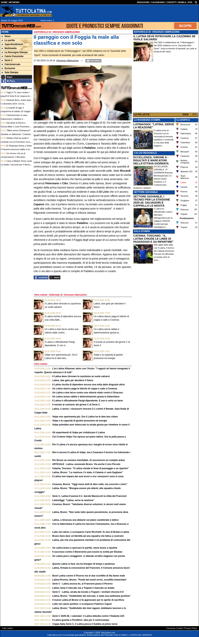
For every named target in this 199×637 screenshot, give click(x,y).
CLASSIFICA (183, 120)
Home (5, 32)
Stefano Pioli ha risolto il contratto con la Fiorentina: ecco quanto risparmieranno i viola (15, 142)
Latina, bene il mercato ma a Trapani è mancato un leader (83, 588)
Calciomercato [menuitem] (11, 64)
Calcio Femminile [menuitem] (12, 56)
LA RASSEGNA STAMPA (147, 120)
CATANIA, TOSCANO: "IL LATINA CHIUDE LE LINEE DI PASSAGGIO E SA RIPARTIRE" (153, 238)
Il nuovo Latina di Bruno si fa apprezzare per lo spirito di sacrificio (88, 600)
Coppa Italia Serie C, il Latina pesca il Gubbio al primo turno (84, 624)
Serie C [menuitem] (7, 60)
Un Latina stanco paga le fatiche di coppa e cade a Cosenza (84, 388)
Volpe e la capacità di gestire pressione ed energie (79, 420)
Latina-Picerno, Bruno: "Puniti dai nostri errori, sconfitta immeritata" (89, 579)
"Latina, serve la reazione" (73, 500)
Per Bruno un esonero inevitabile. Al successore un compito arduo (88, 460)
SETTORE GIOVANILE (146, 192)
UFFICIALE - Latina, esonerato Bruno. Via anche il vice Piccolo (86, 464)
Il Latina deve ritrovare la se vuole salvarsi (81, 376)
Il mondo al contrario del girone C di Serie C (76, 404)
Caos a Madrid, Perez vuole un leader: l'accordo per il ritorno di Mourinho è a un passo (16, 165)
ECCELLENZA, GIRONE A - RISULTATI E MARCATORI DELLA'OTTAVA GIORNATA (151, 160)
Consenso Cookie (174, 628)
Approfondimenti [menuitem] (12, 44)
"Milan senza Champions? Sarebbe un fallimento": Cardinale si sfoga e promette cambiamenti (16, 134)
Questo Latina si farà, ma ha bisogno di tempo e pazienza (83, 564)
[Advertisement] (166, 88)
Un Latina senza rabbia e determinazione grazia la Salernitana (85, 396)
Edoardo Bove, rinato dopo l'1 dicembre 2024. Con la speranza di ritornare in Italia (16, 104)
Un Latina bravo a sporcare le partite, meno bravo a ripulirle (84, 547)
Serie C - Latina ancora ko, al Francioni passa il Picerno (82, 583)
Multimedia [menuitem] (9, 48)
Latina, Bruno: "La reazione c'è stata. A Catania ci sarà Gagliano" (87, 472)
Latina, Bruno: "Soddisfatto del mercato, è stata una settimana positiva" (91, 596)
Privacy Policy (190, 628)
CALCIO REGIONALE (145, 153)
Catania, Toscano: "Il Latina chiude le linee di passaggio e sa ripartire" (90, 468)
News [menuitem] (6, 36)
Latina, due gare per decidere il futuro (72, 380)
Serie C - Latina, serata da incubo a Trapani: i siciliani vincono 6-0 (88, 592)
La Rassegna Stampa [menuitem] (15, 52)
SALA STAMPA (142, 231)
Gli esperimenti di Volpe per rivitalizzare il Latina (78, 432)
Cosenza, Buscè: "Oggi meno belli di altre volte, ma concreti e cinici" (89, 484)
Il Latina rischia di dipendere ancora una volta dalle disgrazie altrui (88, 384)
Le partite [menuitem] (8, 40)
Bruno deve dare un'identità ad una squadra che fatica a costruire (88, 536)
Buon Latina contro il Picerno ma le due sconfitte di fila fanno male (88, 575)
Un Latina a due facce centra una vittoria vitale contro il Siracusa (87, 392)
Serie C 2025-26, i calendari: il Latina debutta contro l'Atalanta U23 (88, 616)
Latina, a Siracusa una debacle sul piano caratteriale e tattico (85, 520)
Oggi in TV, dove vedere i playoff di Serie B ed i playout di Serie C (15, 96)
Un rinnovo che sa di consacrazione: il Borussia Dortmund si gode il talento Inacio (16, 157)
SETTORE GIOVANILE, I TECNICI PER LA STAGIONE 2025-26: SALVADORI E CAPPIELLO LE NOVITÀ (151, 201)
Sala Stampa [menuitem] (10, 72)
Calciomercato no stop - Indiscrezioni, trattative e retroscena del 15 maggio (14, 119)
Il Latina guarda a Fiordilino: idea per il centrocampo (80, 620)
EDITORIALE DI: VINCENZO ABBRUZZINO (157, 32)
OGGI (185, 114)
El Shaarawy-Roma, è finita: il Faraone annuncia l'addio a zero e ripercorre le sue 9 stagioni (16, 149)
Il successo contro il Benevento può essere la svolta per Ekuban (87, 552)
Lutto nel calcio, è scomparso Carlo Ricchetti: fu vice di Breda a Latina (90, 532)
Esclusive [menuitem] (8, 68)
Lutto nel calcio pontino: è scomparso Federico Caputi (82, 604)
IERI (194, 114)
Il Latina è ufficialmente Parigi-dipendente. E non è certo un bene (87, 400)
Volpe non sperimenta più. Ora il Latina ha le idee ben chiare (85, 416)
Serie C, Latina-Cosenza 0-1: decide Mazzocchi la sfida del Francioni (89, 496)
